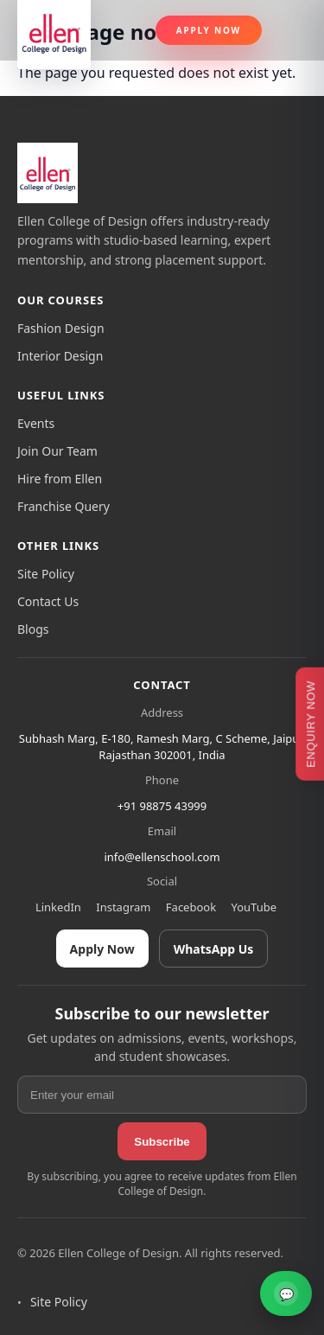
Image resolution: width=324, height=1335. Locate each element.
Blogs (33, 629)
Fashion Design (61, 328)
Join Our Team (57, 451)
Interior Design (60, 356)
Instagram (123, 907)
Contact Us (48, 601)
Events (35, 423)
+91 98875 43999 (162, 806)
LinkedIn (58, 907)
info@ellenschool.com (161, 857)
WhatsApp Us (214, 949)
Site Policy (45, 573)
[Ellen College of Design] (47, 173)
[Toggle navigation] (291, 30)
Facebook (191, 907)
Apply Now (208, 30)
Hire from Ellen (59, 478)
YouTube (254, 907)
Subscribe (161, 1141)
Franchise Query (63, 506)
